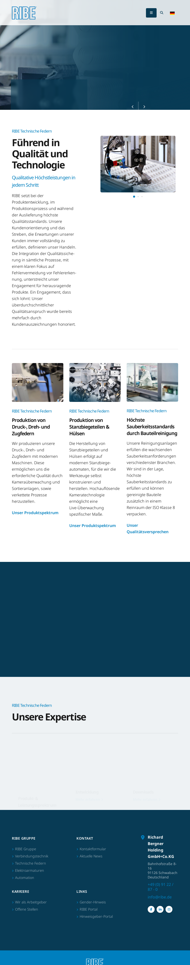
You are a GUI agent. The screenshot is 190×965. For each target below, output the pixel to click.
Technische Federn (30, 863)
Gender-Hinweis (93, 902)
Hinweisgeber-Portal (96, 916)
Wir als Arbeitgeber (31, 902)
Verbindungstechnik (31, 856)
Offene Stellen (26, 909)
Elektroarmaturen (29, 870)
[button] (172, 13)
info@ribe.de (160, 897)
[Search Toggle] (161, 13)
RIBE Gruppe (25, 849)
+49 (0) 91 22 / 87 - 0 (160, 887)
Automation (24, 877)
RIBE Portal (88, 909)
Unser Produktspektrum (35, 512)
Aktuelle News (91, 856)
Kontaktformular (93, 849)
